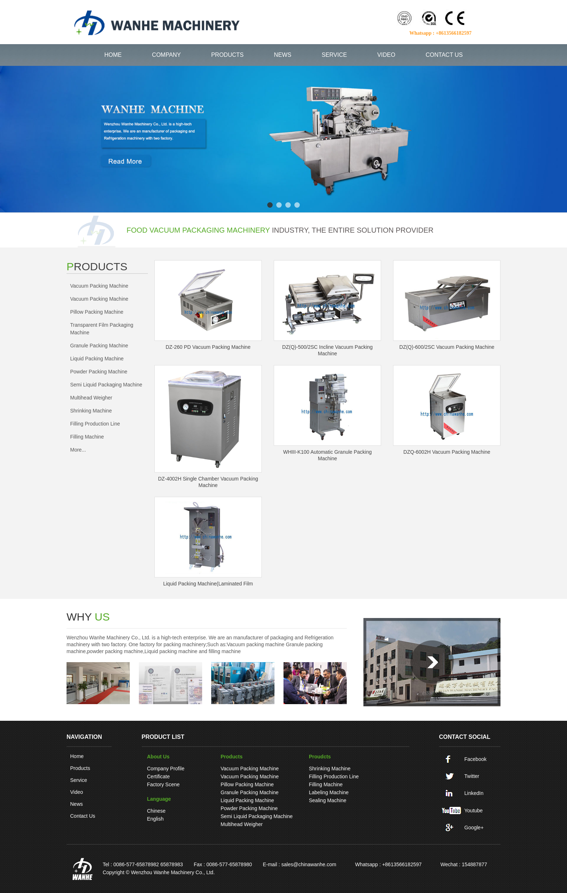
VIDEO (386, 55)
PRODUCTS (227, 55)
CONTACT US (444, 55)
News (76, 804)
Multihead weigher (91, 398)
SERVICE (334, 55)
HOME (113, 55)
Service (78, 780)
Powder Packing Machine (98, 371)
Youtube (473, 810)
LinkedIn (473, 793)
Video (76, 792)
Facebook (475, 759)
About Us (158, 756)
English (155, 819)
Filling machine (87, 437)
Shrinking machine (91, 411)
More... (78, 450)
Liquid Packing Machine (97, 358)
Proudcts (320, 756)
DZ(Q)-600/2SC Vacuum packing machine (446, 347)
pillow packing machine (96, 312)
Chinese (156, 811)
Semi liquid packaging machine (106, 385)
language (159, 799)
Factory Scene (163, 784)
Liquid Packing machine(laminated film (208, 584)
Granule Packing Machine (99, 345)
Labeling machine (329, 792)
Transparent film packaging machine (101, 328)
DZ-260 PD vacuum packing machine (208, 347)
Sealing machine (327, 800)
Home (77, 756)
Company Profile (166, 768)
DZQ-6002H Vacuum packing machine (447, 452)
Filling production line (95, 424)
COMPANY (166, 55)
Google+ (473, 827)
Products (80, 768)
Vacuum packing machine (99, 286)
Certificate (158, 776)
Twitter (471, 776)
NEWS (282, 55)
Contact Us (82, 816)
